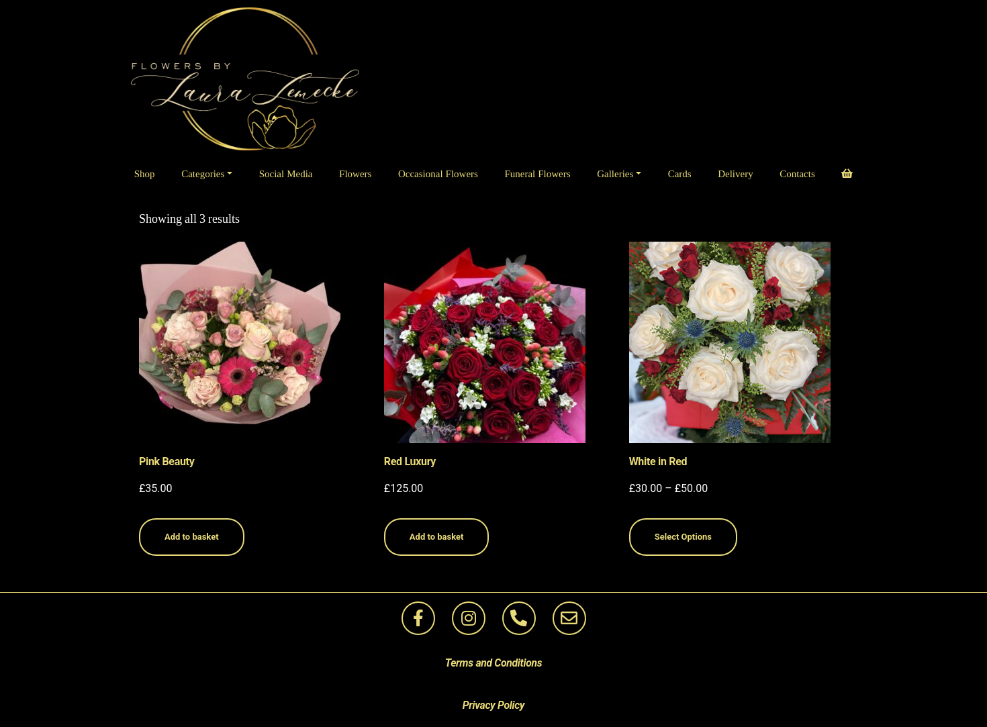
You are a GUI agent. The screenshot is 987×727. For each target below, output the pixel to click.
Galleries (615, 174)
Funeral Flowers (537, 174)
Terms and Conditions (494, 663)
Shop (144, 174)
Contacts (797, 174)
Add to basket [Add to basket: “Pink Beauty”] (191, 537)
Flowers (355, 174)
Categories (202, 174)
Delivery (735, 174)
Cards (680, 174)
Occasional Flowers (438, 174)
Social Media (286, 174)
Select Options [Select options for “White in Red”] (683, 537)
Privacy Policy (494, 705)
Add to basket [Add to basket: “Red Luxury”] (437, 537)
